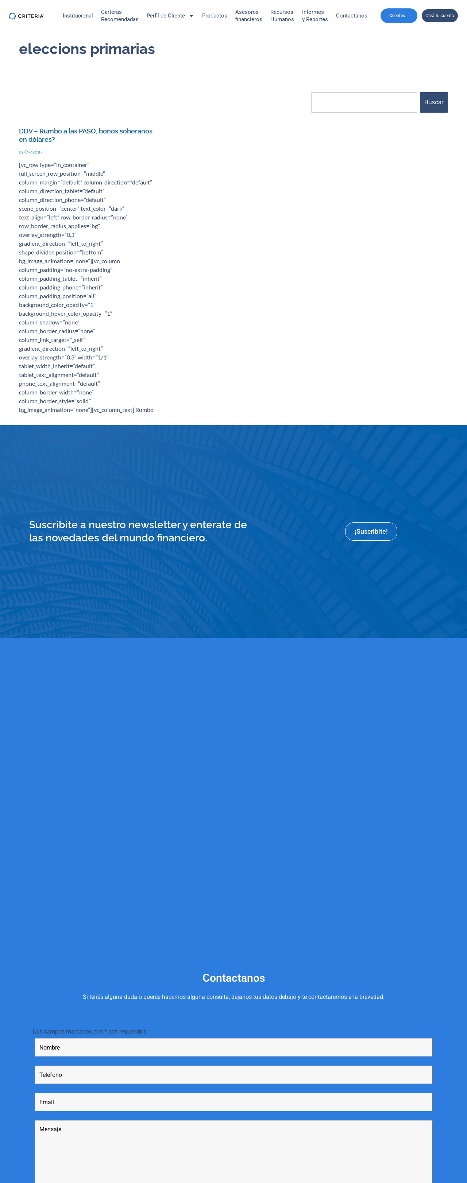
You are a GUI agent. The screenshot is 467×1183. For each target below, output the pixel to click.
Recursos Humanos (282, 16)
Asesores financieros (248, 16)
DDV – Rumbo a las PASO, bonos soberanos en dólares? (72, 135)
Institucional (78, 15)
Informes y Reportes (315, 16)
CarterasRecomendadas (120, 16)
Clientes (399, 15)
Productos (214, 15)
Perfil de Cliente (170, 15)
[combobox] (364, 102)
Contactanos (351, 15)
